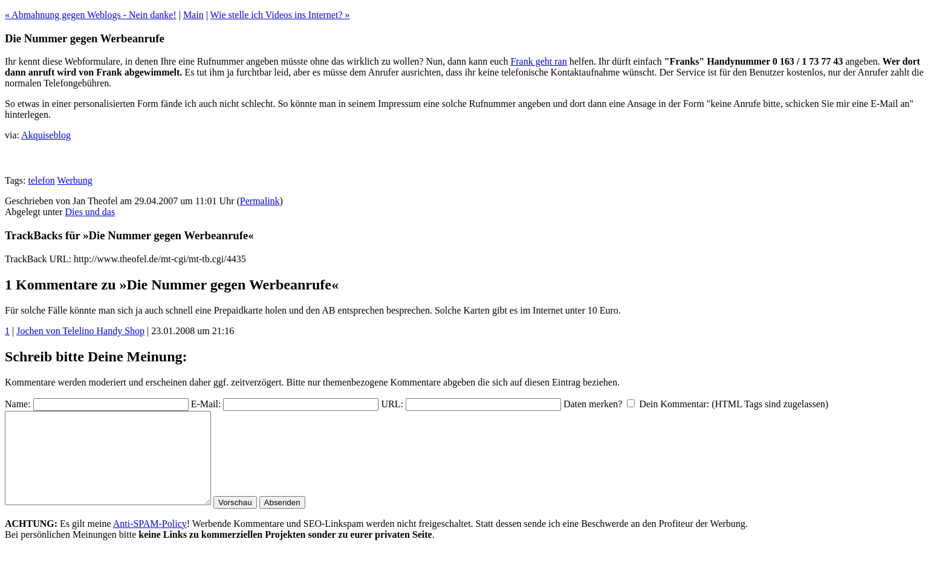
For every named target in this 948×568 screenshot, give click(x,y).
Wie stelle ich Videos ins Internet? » (280, 15)
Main (193, 15)
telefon (41, 180)
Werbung (75, 180)
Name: (18, 404)
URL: (392, 404)
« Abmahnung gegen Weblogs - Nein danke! (91, 15)
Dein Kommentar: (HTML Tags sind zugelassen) (733, 404)
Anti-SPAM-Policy (150, 542)
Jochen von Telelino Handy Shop (80, 331)
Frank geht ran (538, 61)
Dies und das (90, 212)
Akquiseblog (46, 135)
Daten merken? (592, 404)
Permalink (260, 201)
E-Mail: (206, 404)
